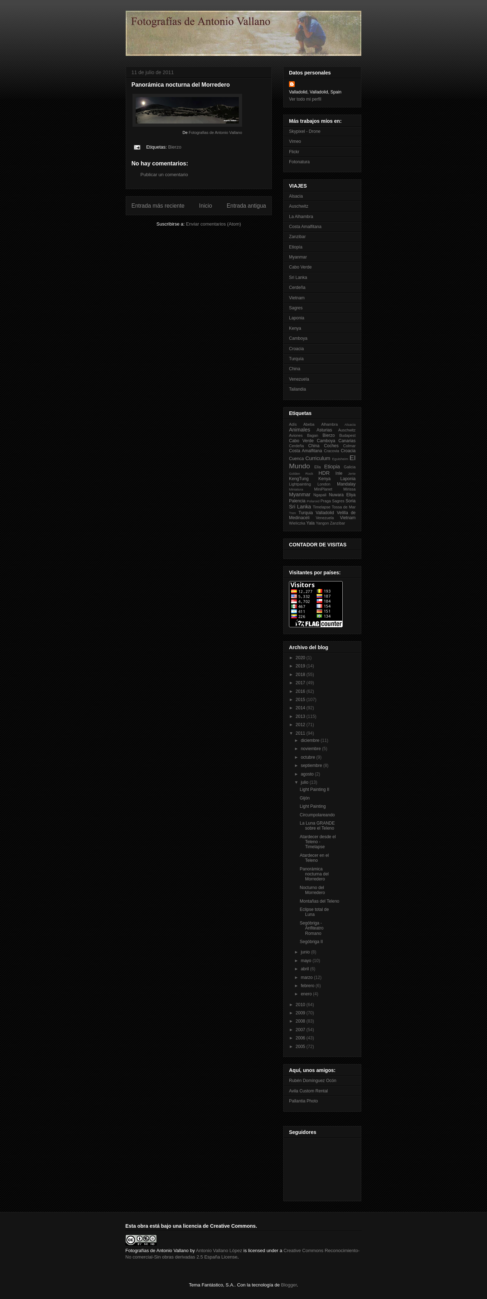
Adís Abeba (301, 424)
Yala (311, 523)
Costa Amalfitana (305, 226)
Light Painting (313, 806)
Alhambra (329, 424)
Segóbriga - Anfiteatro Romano (311, 928)
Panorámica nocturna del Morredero (314, 874)
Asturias (324, 430)
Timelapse (321, 507)
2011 (301, 733)
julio (305, 782)
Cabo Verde (300, 267)
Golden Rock (301, 473)
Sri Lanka (298, 277)
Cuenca (296, 458)
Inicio (205, 206)
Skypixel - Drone (304, 131)
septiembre (312, 765)
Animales (299, 430)
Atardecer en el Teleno (314, 858)
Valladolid (325, 512)
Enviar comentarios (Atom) (213, 224)
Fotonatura (299, 161)
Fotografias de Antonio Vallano (215, 132)
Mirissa (349, 489)
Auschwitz (298, 206)
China (294, 368)
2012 (301, 724)
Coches (331, 445)
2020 (301, 657)
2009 (301, 1012)
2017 (301, 682)
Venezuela (299, 379)
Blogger (289, 1285)
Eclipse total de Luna (314, 912)
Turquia (306, 512)
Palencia (297, 500)
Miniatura (296, 489)
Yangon (322, 523)
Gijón (305, 798)
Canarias (347, 440)
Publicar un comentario (164, 174)
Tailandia (297, 389)
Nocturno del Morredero (312, 890)
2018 (301, 674)
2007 (301, 1029)
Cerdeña (297, 287)
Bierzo (175, 147)
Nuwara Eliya (342, 494)
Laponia (296, 317)
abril (305, 968)
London (324, 484)
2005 (301, 1046)
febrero (308, 985)
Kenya (295, 328)
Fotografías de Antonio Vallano (157, 1250)
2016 (301, 691)
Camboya (298, 338)
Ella (317, 467)
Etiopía (295, 247)
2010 (301, 1004)
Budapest (347, 435)
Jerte (352, 473)
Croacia (296, 348)
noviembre (311, 748)
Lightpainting (300, 484)
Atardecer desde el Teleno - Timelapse (318, 842)
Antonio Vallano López (219, 1250)
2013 (301, 716)
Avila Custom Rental (308, 1090)
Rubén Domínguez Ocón (312, 1080)
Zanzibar (297, 236)
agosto (308, 774)
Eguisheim (340, 459)
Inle (339, 473)
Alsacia (296, 196)
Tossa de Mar (344, 507)
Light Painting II (314, 789)
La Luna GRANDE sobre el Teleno (317, 826)
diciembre (310, 740)
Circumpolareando (317, 814)
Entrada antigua (246, 206)
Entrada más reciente (157, 206)
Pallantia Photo (303, 1101)
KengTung (299, 478)
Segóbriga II (311, 941)
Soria (351, 500)
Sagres (296, 307)
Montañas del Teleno (319, 901)
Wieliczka (297, 523)
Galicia (350, 467)
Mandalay (346, 484)
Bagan (312, 435)
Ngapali (320, 495)
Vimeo (295, 141)
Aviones (296, 435)
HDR (323, 473)
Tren (292, 513)
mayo (307, 960)
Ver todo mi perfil (305, 99)
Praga (325, 501)
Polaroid (313, 501)
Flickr (294, 151)
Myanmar (298, 257)
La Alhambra (301, 216)
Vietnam (297, 297)
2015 (301, 699)
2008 (301, 1021)
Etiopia (332, 466)
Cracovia (331, 451)
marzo (307, 977)
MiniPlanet (323, 489)
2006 (301, 1037)
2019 (301, 665)
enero (307, 993)
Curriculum (318, 458)
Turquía (296, 358)
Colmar (349, 446)
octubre (308, 757)
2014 (301, 707)
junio (306, 952)
